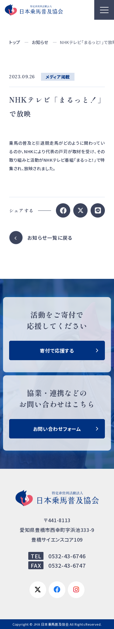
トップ (14, 42)
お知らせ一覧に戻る (50, 237)
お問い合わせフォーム (57, 428)
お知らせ (40, 42)
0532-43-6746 (67, 556)
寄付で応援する (57, 350)
